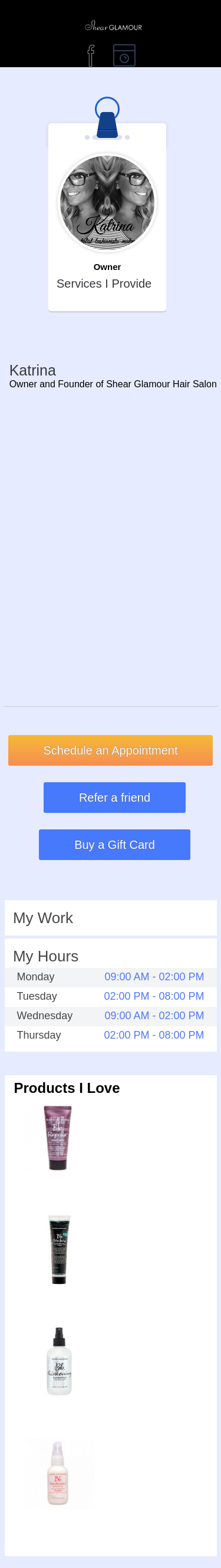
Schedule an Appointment (111, 750)
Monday (36, 977)
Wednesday (45, 1016)
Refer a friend (114, 797)
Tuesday (37, 996)
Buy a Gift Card (114, 844)
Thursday (39, 1035)
